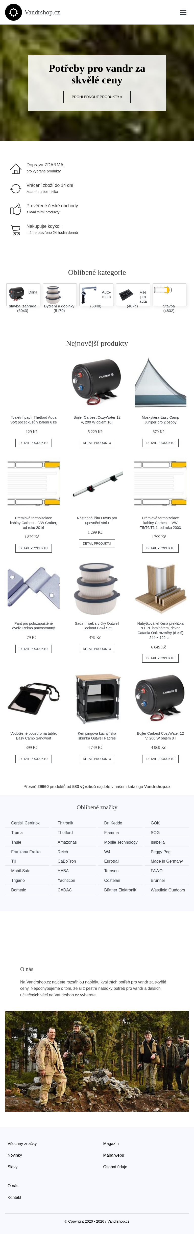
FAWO (159, 870)
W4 (109, 851)
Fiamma (113, 833)
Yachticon (67, 880)
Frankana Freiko (26, 851)
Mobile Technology (122, 842)
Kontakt (14, 1197)
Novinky (15, 1155)
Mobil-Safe (21, 870)
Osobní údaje (115, 1166)
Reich (64, 851)
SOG (157, 833)
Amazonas (68, 842)
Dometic (18, 889)
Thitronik (66, 823)
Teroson (113, 870)
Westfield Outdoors (170, 889)
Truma (17, 833)
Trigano (18, 880)
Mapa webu (113, 1155)
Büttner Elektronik (122, 889)
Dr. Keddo (115, 823)
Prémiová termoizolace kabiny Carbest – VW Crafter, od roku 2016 (33, 522)
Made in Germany (169, 861)
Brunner (160, 880)
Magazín (111, 1143)
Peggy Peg (163, 851)
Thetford (66, 833)
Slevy (12, 1166)
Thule (16, 842)
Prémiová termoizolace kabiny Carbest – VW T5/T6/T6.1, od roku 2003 (160, 522)
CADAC (66, 889)
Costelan (114, 880)
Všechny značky (22, 1143)
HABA (64, 870)
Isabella (160, 842)
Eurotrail (113, 861)
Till (13, 861)
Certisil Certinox (25, 823)
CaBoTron (68, 861)
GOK (157, 823)
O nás (13, 1185)
